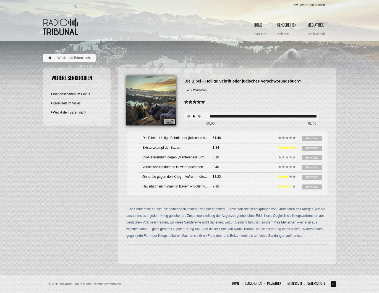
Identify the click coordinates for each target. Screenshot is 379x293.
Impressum (294, 283)
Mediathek (316, 30)
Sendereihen (286, 30)
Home (260, 30)
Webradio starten (309, 5)
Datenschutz (316, 283)
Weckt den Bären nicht (69, 112)
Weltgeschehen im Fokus (70, 94)
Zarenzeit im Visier (65, 103)
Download (312, 138)
